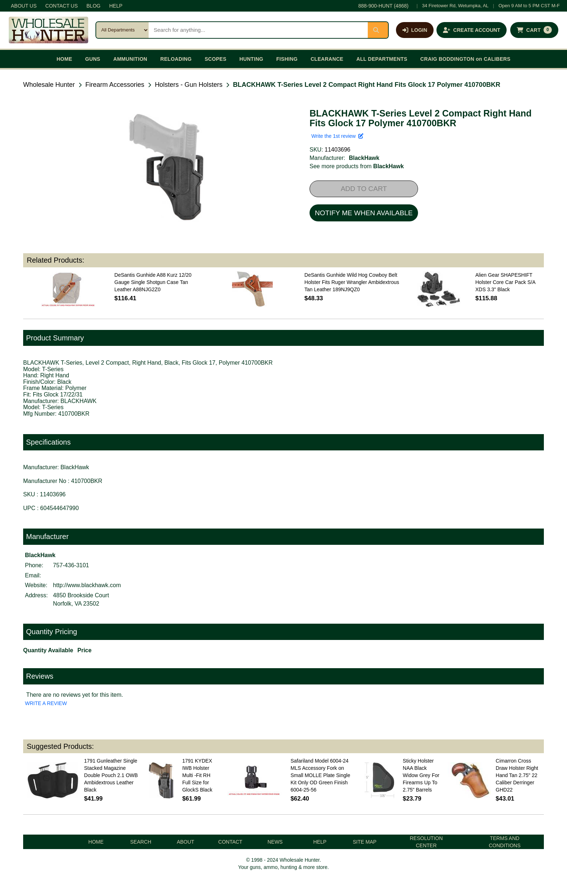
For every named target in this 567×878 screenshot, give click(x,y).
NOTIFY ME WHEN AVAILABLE (364, 213)
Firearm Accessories (114, 84)
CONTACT (230, 842)
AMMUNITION (130, 59)
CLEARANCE (327, 59)
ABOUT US (24, 6)
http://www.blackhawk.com (87, 585)
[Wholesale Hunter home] (48, 30)
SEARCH (140, 842)
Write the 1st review (337, 136)
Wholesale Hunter (49, 84)
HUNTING (251, 59)
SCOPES (215, 59)
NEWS (275, 842)
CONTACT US (61, 6)
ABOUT (185, 842)
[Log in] (415, 30)
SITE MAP (364, 842)
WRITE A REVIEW (46, 703)
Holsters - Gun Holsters (188, 84)
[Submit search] (378, 30)
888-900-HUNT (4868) (383, 6)
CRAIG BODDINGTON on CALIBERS (465, 59)
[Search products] (258, 30)
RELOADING (176, 59)
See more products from (357, 166)
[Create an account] (471, 30)
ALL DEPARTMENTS (381, 59)
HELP (116, 6)
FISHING (287, 59)
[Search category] (122, 30)
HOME (64, 59)
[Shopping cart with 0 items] (534, 30)
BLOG (93, 6)
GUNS (93, 59)
